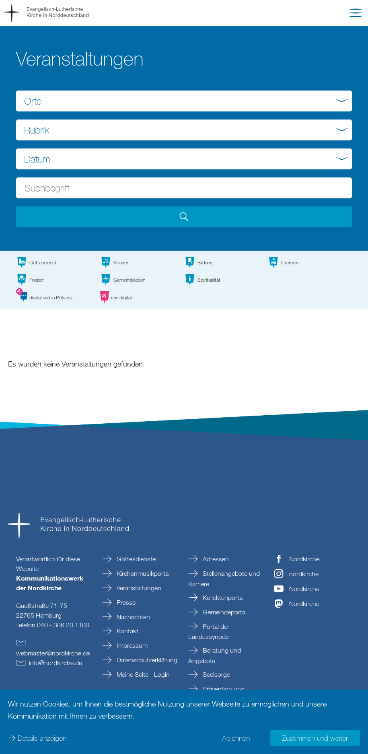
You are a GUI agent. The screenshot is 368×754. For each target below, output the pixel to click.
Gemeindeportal (224, 612)
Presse (125, 602)
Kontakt (126, 631)
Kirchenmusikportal (142, 573)
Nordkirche (304, 558)
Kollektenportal (222, 597)
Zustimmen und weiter (315, 737)
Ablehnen (236, 737)
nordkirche (304, 573)
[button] (355, 14)
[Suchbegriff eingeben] (184, 187)
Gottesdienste (135, 558)
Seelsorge (215, 674)
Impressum (131, 645)
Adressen (215, 558)
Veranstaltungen (138, 587)
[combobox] (184, 101)
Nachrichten (132, 616)
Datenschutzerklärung (146, 659)
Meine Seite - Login (142, 674)
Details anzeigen (42, 737)
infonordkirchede (55, 662)
